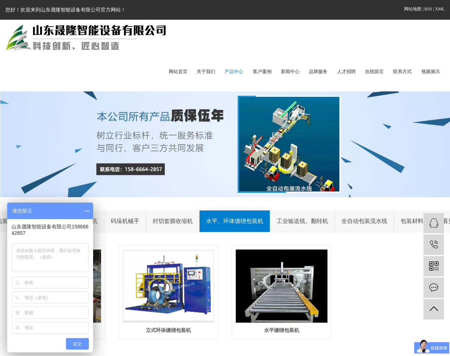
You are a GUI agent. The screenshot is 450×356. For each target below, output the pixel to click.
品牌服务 (318, 71)
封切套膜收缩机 (173, 221)
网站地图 (413, 8)
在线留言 (374, 71)
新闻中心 (290, 71)
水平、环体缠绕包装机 (234, 221)
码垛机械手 (125, 221)
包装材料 (412, 221)
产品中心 (234, 71)
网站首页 (178, 71)
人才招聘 (346, 71)
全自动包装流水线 (364, 221)
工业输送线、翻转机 (302, 221)
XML (440, 8)
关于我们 (206, 71)
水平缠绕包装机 (281, 330)
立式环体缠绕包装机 (168, 330)
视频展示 (430, 71)
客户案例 (262, 71)
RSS (428, 8)
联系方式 (402, 71)
